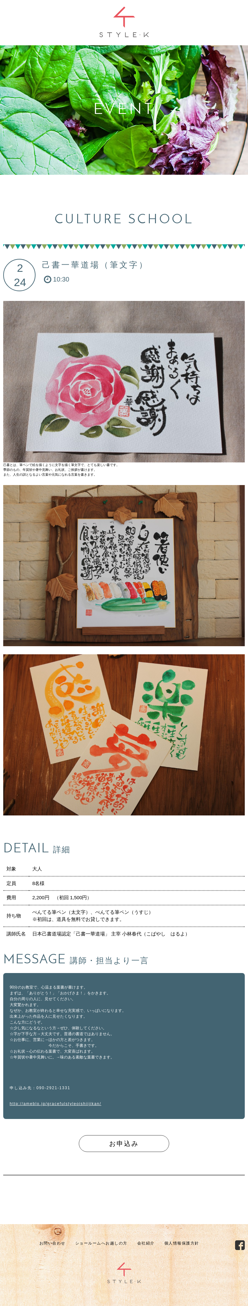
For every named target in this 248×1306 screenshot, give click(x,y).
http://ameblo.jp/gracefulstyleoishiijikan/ (55, 1103)
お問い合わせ (52, 1243)
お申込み (124, 1143)
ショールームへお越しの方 (101, 1243)
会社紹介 (146, 1243)
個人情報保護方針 (181, 1243)
